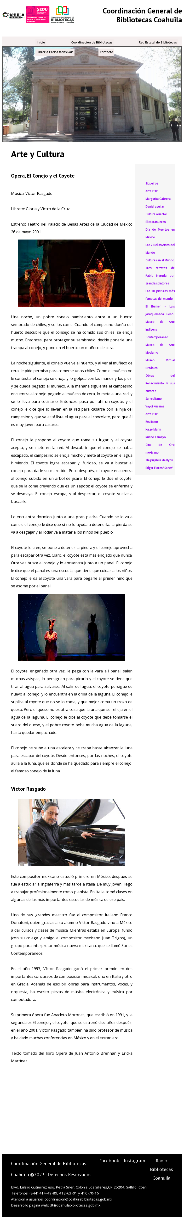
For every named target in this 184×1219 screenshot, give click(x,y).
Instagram (134, 1161)
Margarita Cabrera (158, 199)
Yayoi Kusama (154, 406)
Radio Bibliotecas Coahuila (161, 1169)
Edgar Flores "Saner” (159, 468)
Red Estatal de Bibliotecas (158, 42)
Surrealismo (153, 399)
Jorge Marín (153, 429)
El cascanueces (155, 222)
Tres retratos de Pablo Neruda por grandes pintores (160, 275)
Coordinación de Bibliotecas (91, 42)
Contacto (106, 52)
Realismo (151, 422)
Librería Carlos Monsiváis (55, 52)
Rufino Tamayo (155, 437)
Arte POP (151, 191)
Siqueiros (151, 183)
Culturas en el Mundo (159, 260)
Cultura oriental (156, 214)
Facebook (109, 1161)
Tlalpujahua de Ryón (159, 460)
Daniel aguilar (154, 206)
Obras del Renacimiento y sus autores (160, 383)
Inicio (41, 42)
